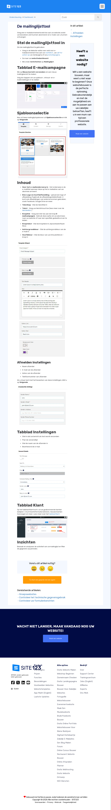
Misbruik (58, 802)
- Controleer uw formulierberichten (35, 600)
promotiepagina (53, 55)
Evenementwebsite (65, 704)
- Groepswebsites (26, 594)
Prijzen (37, 674)
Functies (38, 677)
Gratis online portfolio (67, 723)
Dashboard (28, 17)
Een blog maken (64, 743)
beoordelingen (40, 681)
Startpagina (39, 670)
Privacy (50, 802)
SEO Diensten (63, 781)
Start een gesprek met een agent (42, 580)
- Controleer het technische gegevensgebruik (41, 597)
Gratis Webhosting (65, 769)
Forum (60, 746)
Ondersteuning (15, 17)
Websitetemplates (42, 689)
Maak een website (82, 134)
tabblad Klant (54, 514)
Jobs (86, 681)
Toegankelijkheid (69, 802)
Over (82, 670)
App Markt (42, 693)
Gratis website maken (66, 670)
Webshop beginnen (65, 674)
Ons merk (84, 693)
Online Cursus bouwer (66, 750)
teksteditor (26, 210)
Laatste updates (41, 697)
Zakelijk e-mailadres (65, 739)
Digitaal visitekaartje (66, 735)
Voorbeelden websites (44, 685)
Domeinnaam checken (67, 677)
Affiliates (84, 685)
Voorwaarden (40, 802)
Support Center (87, 674)
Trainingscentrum (88, 677)
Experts (83, 689)
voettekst (49, 53)
